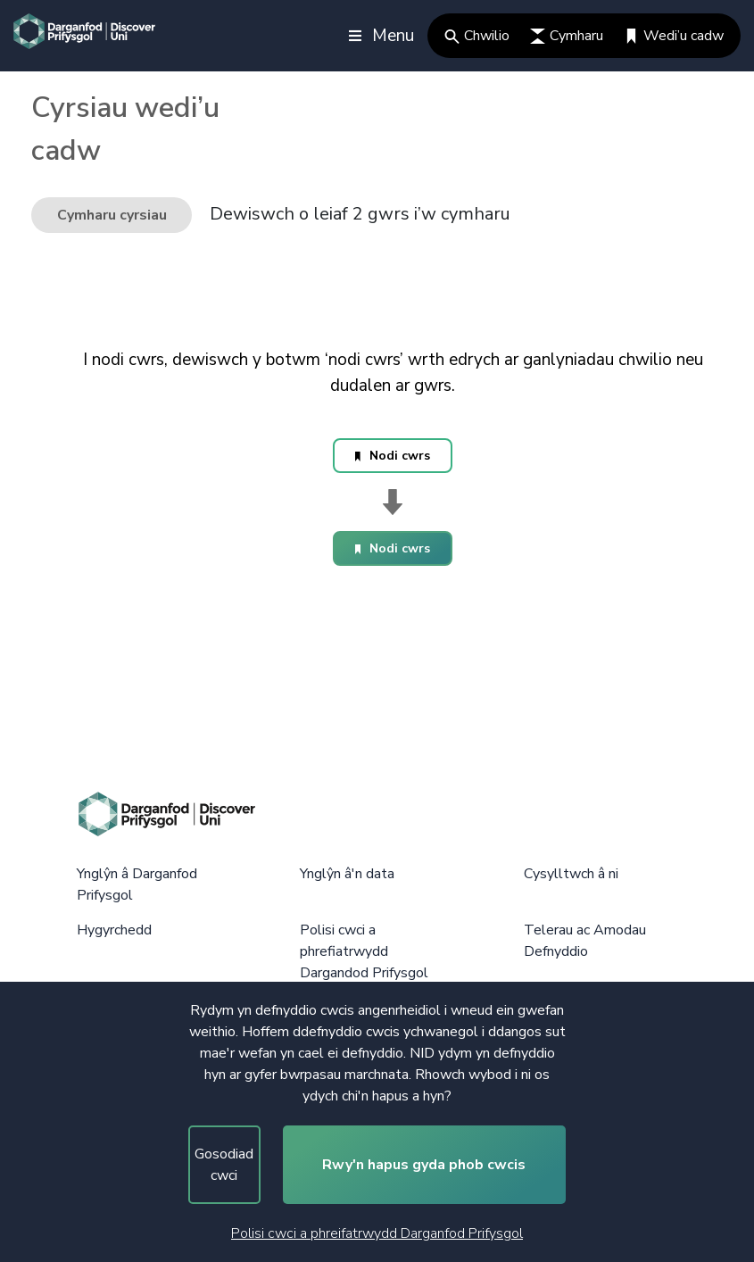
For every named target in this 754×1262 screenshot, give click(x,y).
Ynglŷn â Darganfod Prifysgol (137, 884)
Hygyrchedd (114, 930)
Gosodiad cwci (224, 1164)
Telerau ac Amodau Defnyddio (585, 940)
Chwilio (477, 36)
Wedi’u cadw (674, 36)
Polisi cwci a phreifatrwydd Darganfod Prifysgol (377, 1233)
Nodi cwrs (392, 455)
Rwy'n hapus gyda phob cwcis (424, 1165)
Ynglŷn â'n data (347, 874)
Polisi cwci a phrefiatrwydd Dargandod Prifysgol (364, 951)
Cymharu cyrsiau (112, 215)
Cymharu (566, 36)
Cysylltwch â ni (571, 874)
